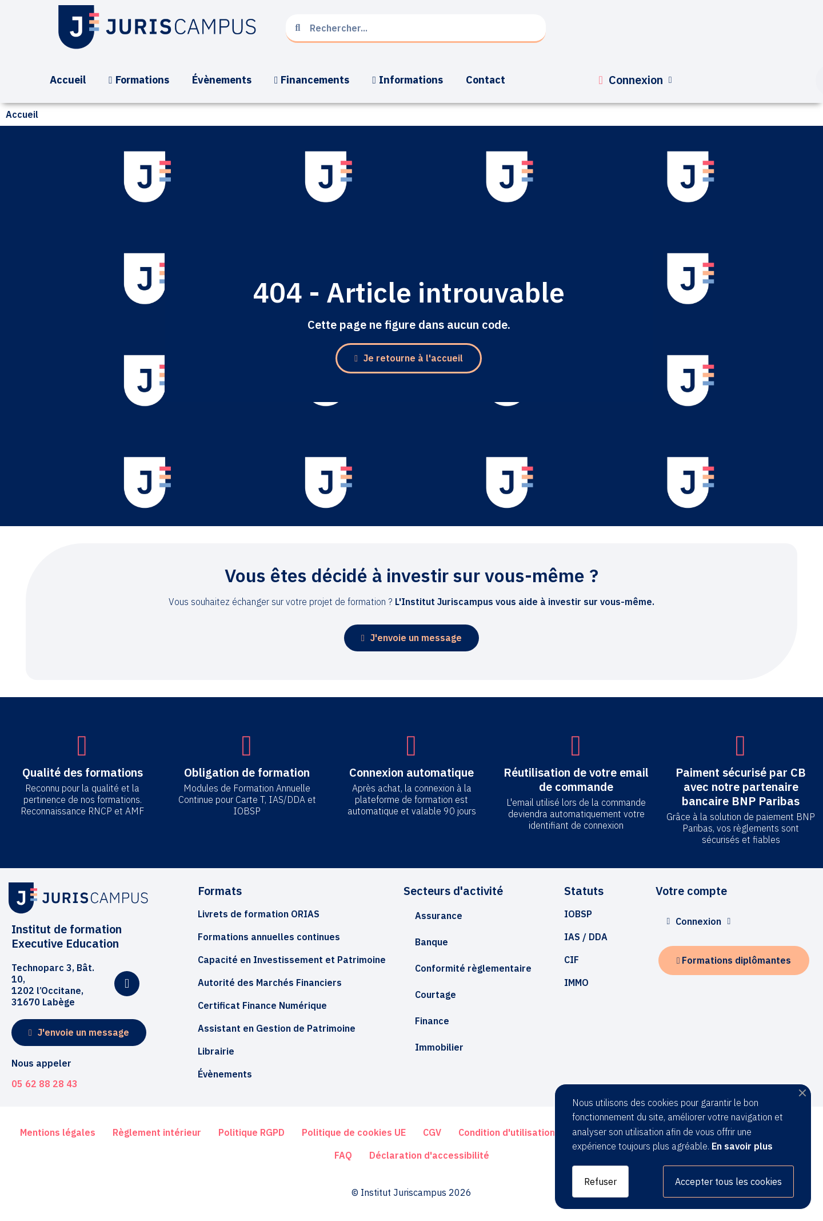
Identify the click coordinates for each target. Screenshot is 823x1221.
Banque (431, 942)
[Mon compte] (636, 80)
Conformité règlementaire (473, 968)
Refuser (600, 1181)
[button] (408, 358)
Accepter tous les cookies (728, 1181)
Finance (432, 1021)
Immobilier (439, 1047)
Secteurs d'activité (453, 890)
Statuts (584, 890)
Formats (220, 890)
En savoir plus (742, 1146)
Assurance (438, 915)
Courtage (435, 994)
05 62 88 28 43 (44, 1083)
